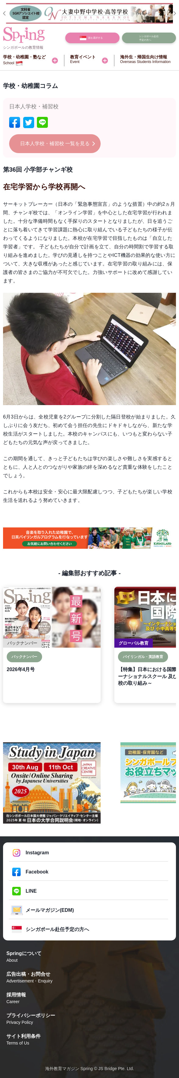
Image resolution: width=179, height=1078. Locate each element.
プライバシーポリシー (89, 1019)
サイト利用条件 (89, 1040)
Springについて (89, 957)
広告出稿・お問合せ (89, 977)
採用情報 (89, 998)
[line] (42, 122)
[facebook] (14, 122)
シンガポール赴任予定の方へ (57, 929)
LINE (31, 891)
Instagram (37, 852)
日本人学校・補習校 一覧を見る (55, 143)
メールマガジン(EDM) (50, 910)
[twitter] (28, 122)
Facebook (37, 871)
